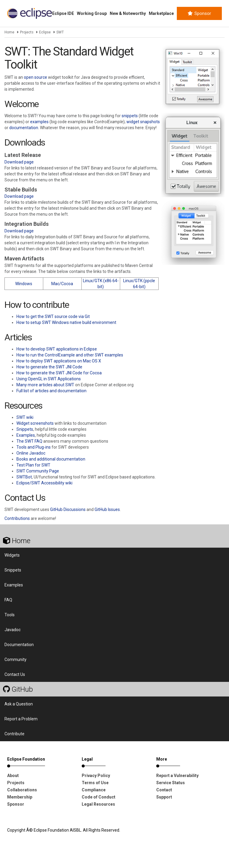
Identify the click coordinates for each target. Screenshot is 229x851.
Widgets (12, 555)
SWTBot (24, 477)
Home (9, 32)
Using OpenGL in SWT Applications (48, 378)
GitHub (18, 689)
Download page (19, 162)
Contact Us (14, 674)
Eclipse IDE (63, 13)
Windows (23, 283)
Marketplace (161, 13)
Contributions (17, 518)
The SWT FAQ (29, 441)
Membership (19, 797)
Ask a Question (18, 704)
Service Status (170, 782)
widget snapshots (143, 121)
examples (39, 121)
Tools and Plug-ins (33, 447)
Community (15, 659)
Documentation (19, 644)
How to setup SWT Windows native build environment (66, 322)
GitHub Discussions (68, 509)
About (13, 775)
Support (164, 797)
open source (35, 77)
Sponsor (199, 13)
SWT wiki (24, 417)
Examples (25, 435)
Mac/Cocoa (62, 283)
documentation (23, 127)
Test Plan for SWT (33, 465)
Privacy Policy (96, 775)
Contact (164, 789)
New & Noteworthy (128, 13)
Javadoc (12, 629)
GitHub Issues (107, 509)
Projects (26, 32)
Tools (9, 614)
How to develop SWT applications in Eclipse (56, 349)
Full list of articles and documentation (51, 390)
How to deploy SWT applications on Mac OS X (58, 361)
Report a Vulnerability (177, 775)
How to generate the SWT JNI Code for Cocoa (59, 372)
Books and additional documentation (50, 459)
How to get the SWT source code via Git (53, 316)
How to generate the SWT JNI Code (49, 367)
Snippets (24, 429)
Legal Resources (98, 804)
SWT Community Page (37, 471)
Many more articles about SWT (45, 384)
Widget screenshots (35, 423)
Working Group (92, 13)
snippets (130, 115)
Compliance (94, 789)
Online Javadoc (30, 453)
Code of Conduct (98, 797)
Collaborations (22, 789)
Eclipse (45, 32)
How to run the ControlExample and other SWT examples (69, 355)
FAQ (8, 599)
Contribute (14, 733)
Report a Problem (21, 718)
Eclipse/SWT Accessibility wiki (44, 483)
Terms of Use (95, 782)
